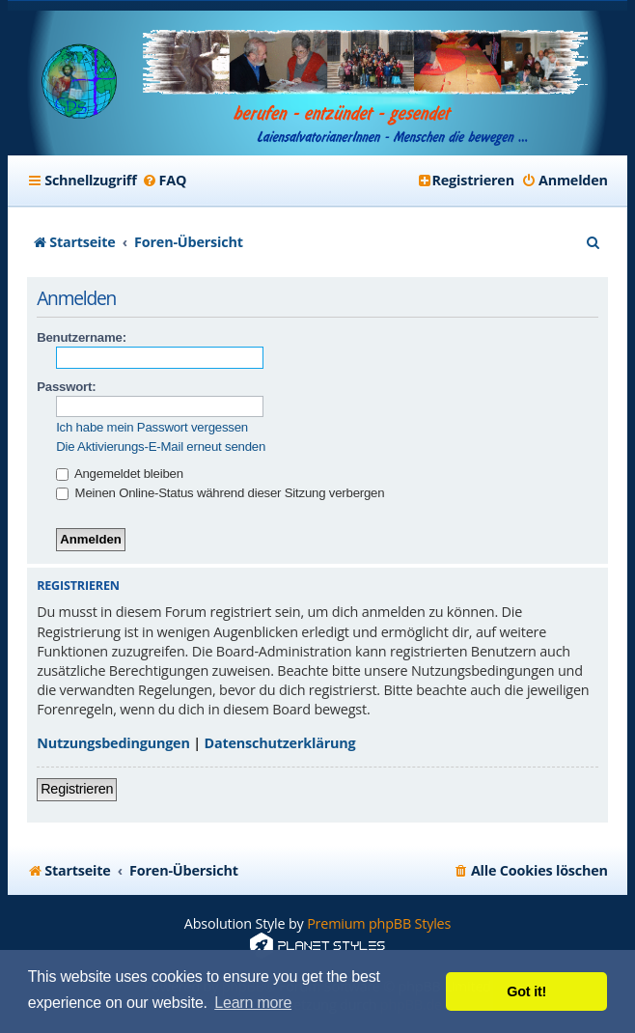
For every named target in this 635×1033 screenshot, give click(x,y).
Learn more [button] (252, 1002)
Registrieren (77, 788)
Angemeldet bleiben (119, 473)
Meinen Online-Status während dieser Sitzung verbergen (220, 493)
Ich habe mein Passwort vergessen (152, 427)
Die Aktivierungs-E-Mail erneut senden (160, 446)
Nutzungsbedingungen (113, 743)
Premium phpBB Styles (379, 923)
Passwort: (66, 386)
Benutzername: (81, 337)
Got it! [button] (526, 991)
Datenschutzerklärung (280, 743)
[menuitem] (164, 180)
